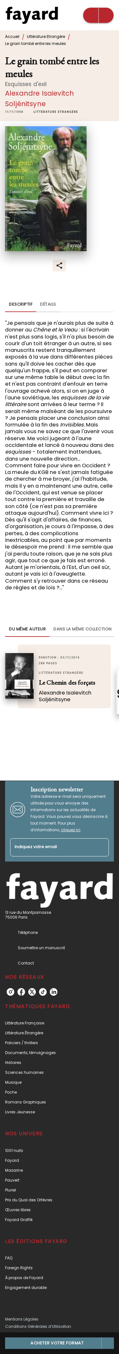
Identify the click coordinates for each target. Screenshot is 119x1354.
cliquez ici (70, 830)
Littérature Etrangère (46, 36)
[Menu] (98, 15)
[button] (56, 112)
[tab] (20, 304)
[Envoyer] (101, 847)
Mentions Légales (21, 1319)
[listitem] (10, 991)
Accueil (12, 36)
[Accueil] (31, 15)
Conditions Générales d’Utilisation (38, 1326)
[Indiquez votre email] (51, 847)
